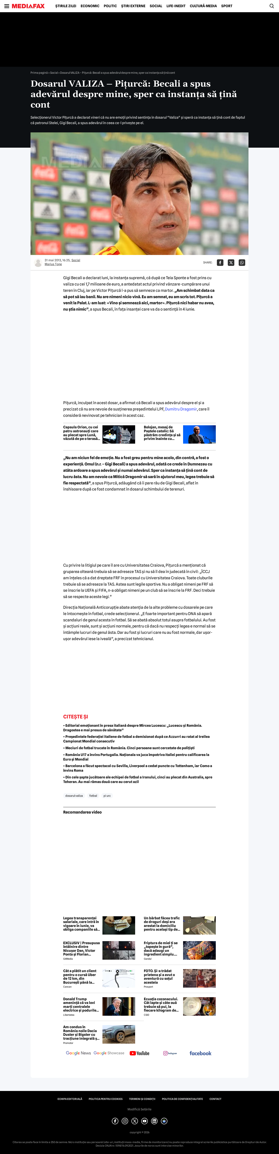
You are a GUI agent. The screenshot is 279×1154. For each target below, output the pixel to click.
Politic (110, 6)
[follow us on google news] (78, 1053)
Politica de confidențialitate (182, 1099)
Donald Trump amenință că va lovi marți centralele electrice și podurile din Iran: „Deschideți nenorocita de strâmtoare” (80, 1004)
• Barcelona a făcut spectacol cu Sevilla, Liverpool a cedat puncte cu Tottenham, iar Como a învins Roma (137, 768)
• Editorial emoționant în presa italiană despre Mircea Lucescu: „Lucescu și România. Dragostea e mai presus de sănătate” (132, 727)
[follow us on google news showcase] (109, 1053)
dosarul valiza (74, 795)
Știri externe (133, 6)
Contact (215, 1099)
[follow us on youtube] (139, 1053)
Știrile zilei (65, 6)
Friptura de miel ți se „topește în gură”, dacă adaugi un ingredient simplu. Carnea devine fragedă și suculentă (161, 948)
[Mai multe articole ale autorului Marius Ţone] (38, 262)
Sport (226, 6)
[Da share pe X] (231, 262)
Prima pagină (39, 72)
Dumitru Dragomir (181, 409)
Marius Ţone (53, 264)
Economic (90, 6)
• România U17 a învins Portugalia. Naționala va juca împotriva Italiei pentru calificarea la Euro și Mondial (136, 757)
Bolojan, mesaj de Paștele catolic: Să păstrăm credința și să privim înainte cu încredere (162, 433)
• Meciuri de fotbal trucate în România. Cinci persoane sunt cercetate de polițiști (129, 748)
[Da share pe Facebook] (220, 262)
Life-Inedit (176, 6)
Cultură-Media (203, 6)
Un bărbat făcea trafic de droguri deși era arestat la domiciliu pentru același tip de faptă (162, 924)
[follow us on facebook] (200, 1053)
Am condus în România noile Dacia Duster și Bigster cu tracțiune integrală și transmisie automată (80, 1032)
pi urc (107, 795)
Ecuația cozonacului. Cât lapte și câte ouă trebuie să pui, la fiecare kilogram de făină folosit (161, 1004)
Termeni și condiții (142, 1099)
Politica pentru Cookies (105, 1099)
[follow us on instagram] (170, 1053)
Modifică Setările (139, 1109)
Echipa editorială (70, 1099)
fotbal (93, 795)
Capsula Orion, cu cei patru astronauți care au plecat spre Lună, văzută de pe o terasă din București (80, 433)
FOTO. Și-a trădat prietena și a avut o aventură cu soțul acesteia (159, 976)
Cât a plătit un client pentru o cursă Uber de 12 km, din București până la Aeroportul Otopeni (79, 976)
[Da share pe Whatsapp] (242, 262)
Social (156, 6)
